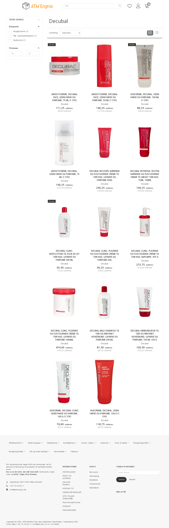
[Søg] (120, 5)
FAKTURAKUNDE (69, 510)
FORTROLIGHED (69, 472)
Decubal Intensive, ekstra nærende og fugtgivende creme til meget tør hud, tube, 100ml (144, 175)
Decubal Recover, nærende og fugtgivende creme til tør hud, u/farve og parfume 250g (105, 175)
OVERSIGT (67, 506)
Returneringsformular (70, 502)
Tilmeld (121, 479)
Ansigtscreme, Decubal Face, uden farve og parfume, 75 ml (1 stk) (64, 97)
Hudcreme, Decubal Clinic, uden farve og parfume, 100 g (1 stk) (64, 414)
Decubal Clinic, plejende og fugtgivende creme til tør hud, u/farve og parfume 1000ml (64, 335)
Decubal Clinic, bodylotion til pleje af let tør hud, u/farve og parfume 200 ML (64, 255)
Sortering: (53, 33)
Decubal (64, 104)
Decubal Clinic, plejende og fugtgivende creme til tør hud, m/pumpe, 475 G (144, 254)
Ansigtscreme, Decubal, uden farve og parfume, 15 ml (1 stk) (64, 174)
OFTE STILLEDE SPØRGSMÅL (68, 497)
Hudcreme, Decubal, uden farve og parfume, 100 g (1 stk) (104, 414)
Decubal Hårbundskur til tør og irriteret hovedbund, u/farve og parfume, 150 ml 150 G (145, 335)
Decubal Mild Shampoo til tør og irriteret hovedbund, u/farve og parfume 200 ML (104, 335)
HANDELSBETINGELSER (70, 492)
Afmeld (132, 479)
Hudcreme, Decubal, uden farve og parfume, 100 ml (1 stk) (145, 97)
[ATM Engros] (37, 6)
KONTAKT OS (68, 488)
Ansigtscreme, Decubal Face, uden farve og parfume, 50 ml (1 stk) (105, 97)
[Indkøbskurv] (147, 5)
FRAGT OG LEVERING (67, 477)
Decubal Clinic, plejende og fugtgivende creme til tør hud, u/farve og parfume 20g (104, 255)
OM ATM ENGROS (66, 483)
